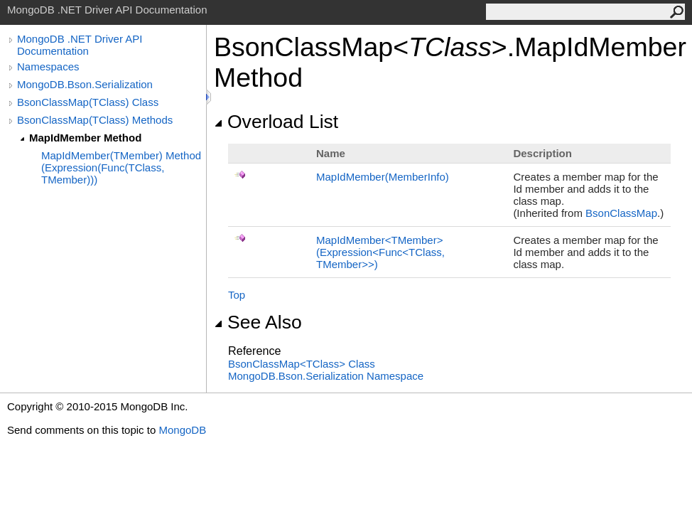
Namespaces (48, 66)
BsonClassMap (621, 213)
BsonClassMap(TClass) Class (87, 102)
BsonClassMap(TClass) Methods (95, 120)
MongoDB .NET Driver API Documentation (79, 45)
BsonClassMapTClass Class (301, 364)
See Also (258, 322)
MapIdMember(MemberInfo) (382, 177)
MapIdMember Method (85, 138)
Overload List (276, 121)
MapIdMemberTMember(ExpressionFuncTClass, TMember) (380, 252)
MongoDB (182, 430)
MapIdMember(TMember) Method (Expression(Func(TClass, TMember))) (121, 167)
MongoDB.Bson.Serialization (85, 84)
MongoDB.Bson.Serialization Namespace (325, 376)
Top (236, 295)
